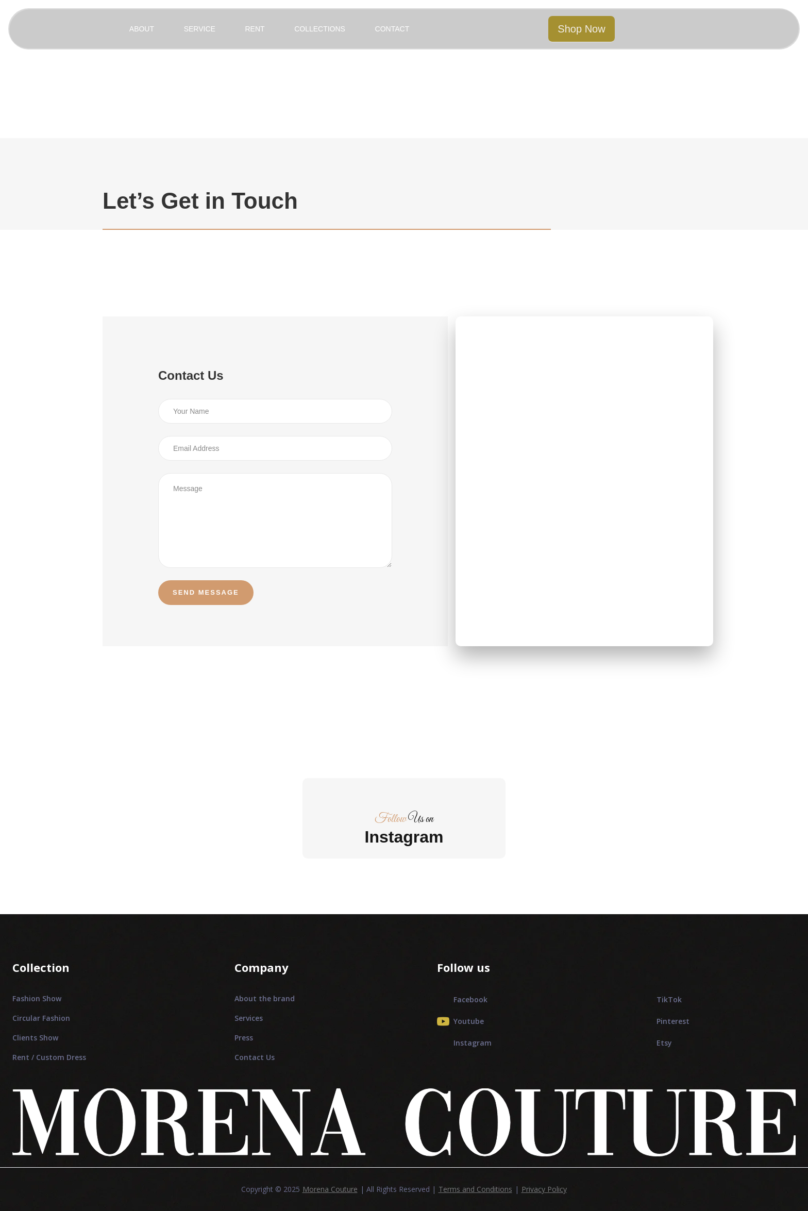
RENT (254, 29)
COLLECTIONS (319, 29)
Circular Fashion (41, 1018)
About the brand (264, 998)
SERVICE (199, 29)
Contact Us (254, 1057)
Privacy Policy (544, 1189)
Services (248, 1018)
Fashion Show (36, 998)
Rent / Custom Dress (49, 1057)
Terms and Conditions (475, 1189)
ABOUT (141, 29)
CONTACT (392, 29)
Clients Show (35, 1037)
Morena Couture (330, 1189)
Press (243, 1037)
